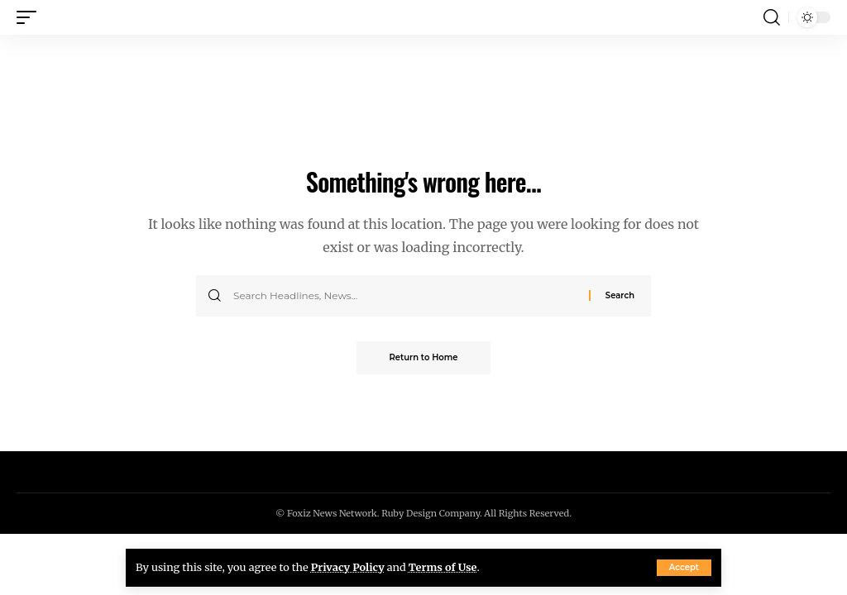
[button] (684, 567)
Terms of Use (443, 567)
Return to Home (424, 357)
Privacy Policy (348, 567)
